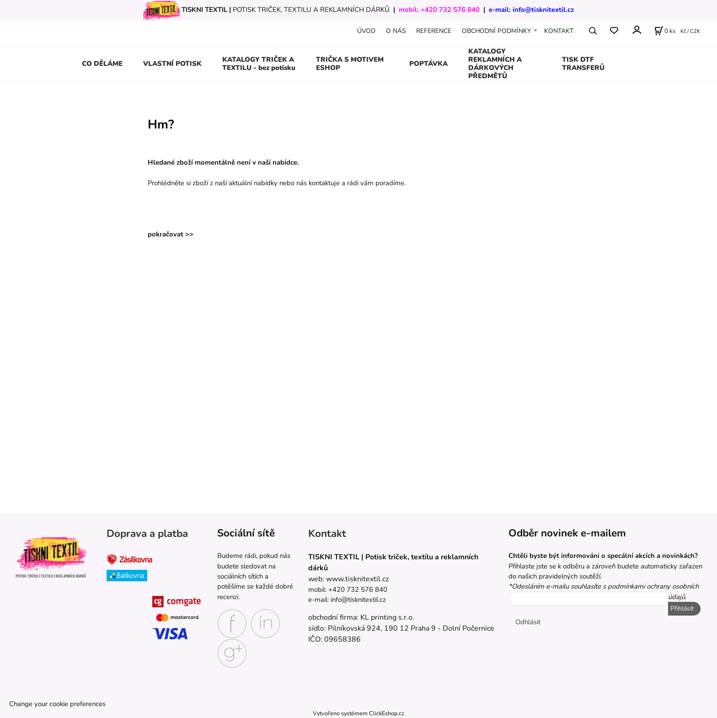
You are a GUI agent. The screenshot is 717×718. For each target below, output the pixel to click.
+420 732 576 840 (450, 9)
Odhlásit (527, 622)
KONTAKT (558, 31)
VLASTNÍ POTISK (172, 63)
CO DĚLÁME (102, 63)
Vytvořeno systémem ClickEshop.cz (358, 713)
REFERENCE (433, 31)
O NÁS (396, 31)
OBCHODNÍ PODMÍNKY (496, 31)
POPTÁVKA (428, 63)
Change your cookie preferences (57, 703)
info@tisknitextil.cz (543, 9)
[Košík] (664, 30)
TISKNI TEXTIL (204, 9)
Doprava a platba (147, 533)
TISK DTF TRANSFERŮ (583, 63)
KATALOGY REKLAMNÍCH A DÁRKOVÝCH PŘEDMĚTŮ (495, 63)
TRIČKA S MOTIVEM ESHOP (350, 63)
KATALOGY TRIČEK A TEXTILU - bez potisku (258, 63)
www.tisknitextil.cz (357, 579)
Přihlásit (682, 608)
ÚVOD (366, 31)
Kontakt (327, 533)
